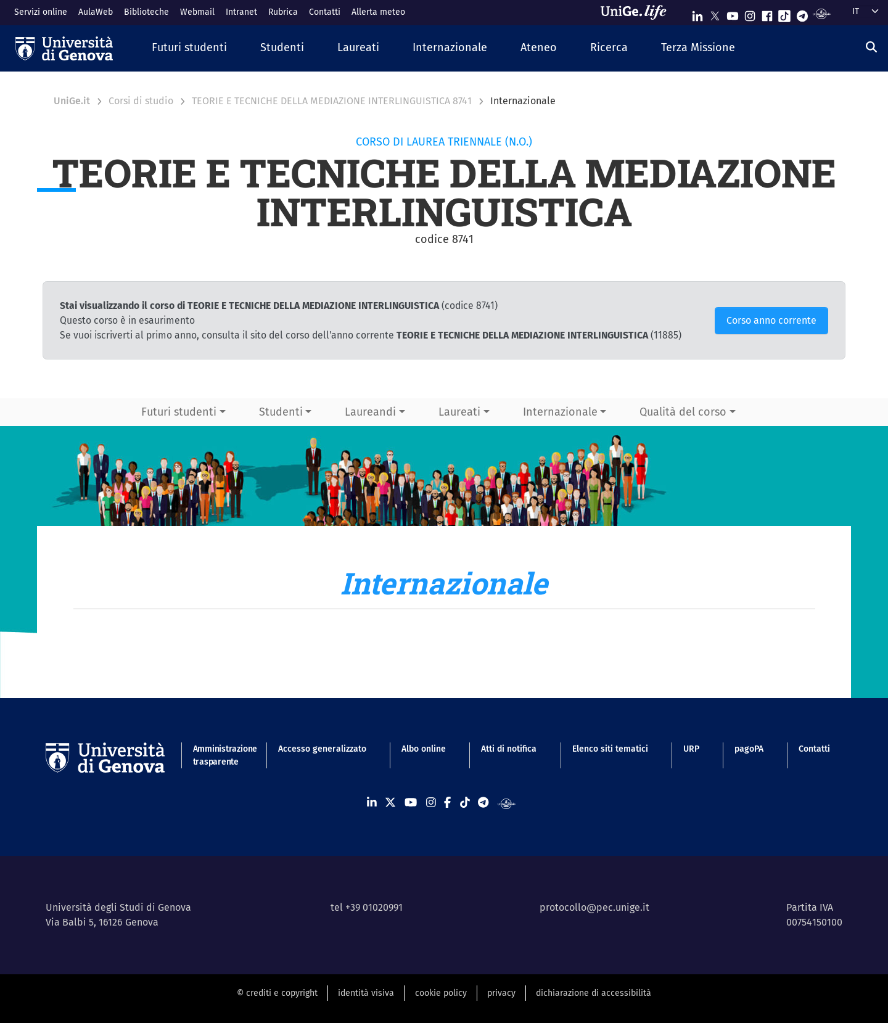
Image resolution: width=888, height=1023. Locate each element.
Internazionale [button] (560, 412)
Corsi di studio (141, 101)
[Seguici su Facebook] (767, 13)
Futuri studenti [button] (178, 412)
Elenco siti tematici (610, 749)
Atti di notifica (508, 749)
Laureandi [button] (370, 412)
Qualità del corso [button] (682, 412)
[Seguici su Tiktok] (784, 13)
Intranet (241, 12)
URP (691, 749)
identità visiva (366, 993)
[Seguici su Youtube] (732, 13)
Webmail (197, 12)
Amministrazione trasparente (218, 755)
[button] (189, 48)
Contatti (324, 12)
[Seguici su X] (715, 13)
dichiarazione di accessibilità (593, 993)
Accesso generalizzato (322, 749)
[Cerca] (871, 47)
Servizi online (40, 12)
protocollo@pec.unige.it (594, 907)
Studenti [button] (281, 412)
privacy (501, 993)
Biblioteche (146, 12)
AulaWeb (95, 12)
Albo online (423, 749)
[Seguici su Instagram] (750, 13)
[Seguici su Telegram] (802, 13)
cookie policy (441, 993)
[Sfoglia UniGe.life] (638, 12)
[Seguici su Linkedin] (697, 13)
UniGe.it (72, 101)
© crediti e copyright (277, 993)
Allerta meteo (378, 12)
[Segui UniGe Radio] (822, 13)
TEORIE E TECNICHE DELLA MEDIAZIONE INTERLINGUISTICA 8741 (332, 101)
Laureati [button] (459, 412)
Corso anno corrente (771, 320)
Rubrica (283, 12)
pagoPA (748, 749)
